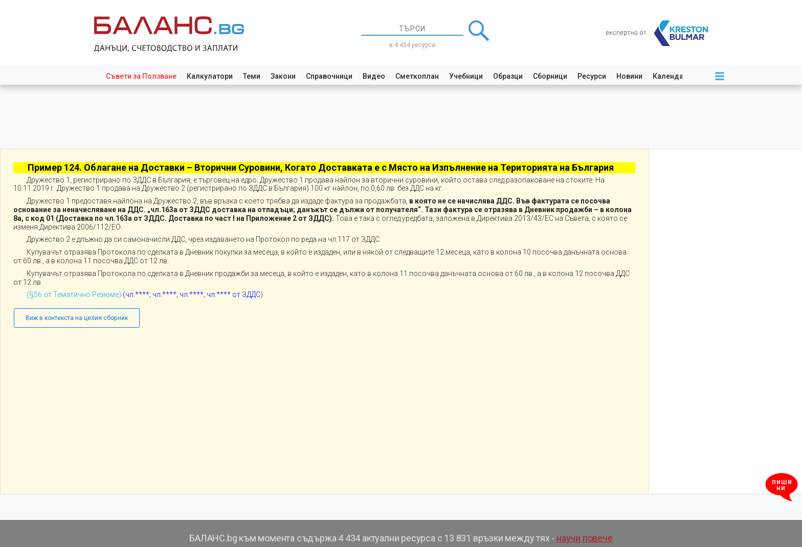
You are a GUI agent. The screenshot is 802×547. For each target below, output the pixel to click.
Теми (251, 76)
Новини (629, 76)
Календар (670, 76)
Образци (508, 76)
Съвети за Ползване (141, 76)
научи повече (584, 538)
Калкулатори (210, 76)
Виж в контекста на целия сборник (77, 318)
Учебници (466, 76)
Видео (374, 76)
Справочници (329, 76)
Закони (283, 76)
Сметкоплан (417, 76)
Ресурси (591, 76)
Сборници (550, 76)
